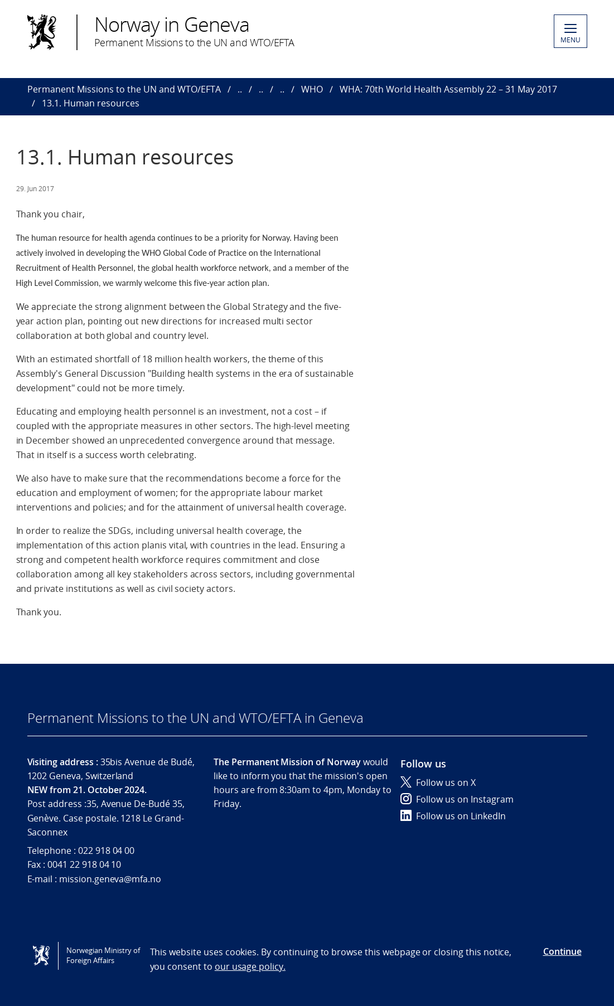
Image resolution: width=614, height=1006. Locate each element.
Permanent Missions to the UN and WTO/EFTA (124, 89)
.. (240, 89)
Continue (562, 951)
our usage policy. (250, 966)
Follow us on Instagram (457, 799)
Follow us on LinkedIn (453, 816)
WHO (312, 89)
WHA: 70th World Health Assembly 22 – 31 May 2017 (448, 89)
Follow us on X (438, 782)
